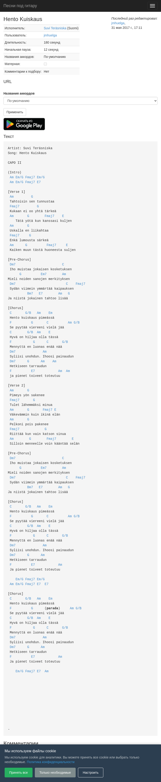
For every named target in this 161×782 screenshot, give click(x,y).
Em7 (44, 268)
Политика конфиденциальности (84, 737)
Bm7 (30, 286)
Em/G (20, 175)
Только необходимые (55, 772)
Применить (14, 112)
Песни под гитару (20, 5)
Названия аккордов (19, 93)
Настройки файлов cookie (132, 737)
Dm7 (12, 258)
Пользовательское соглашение (33, 737)
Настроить (90, 772)
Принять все (18, 772)
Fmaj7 (30, 175)
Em (50, 305)
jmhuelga (50, 35)
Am (12, 175)
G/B (28, 305)
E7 (39, 180)
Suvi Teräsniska (55, 28)
